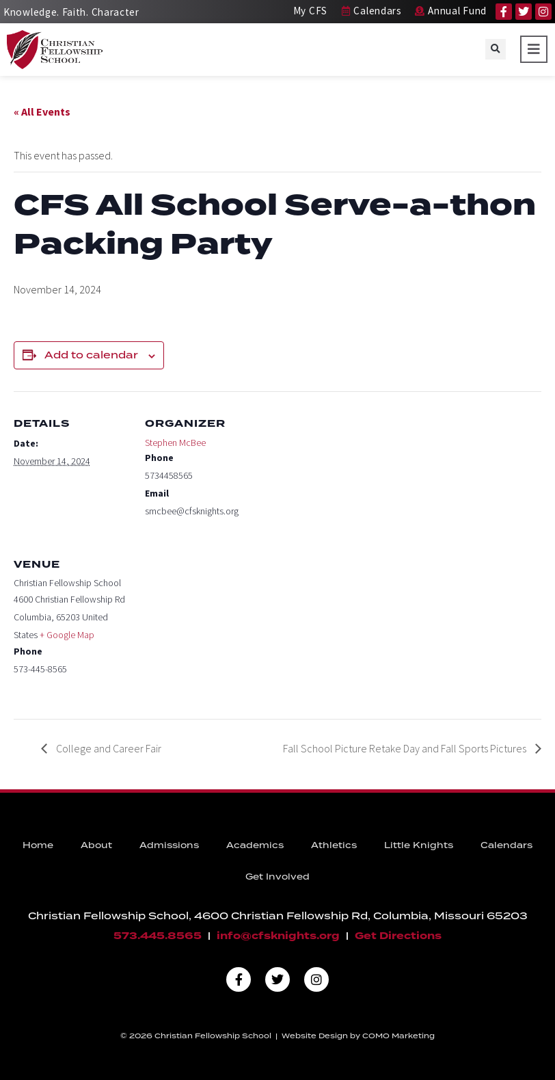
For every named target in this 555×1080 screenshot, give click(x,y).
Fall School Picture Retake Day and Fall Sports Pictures (405, 748)
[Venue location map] (217, 626)
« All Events (42, 111)
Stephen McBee (175, 442)
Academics (255, 845)
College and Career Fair (107, 748)
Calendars (506, 845)
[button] (495, 49)
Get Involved (277, 877)
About (96, 845)
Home (38, 845)
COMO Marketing (398, 1036)
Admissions (169, 845)
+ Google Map (67, 635)
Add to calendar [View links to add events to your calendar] (91, 355)
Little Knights (418, 845)
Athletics (334, 845)
